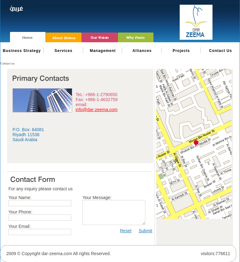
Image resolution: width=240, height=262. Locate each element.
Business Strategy (22, 51)
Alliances (142, 51)
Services (63, 51)
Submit (145, 230)
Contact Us (220, 51)
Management (103, 51)
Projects (181, 51)
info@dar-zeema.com (97, 109)
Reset (126, 230)
